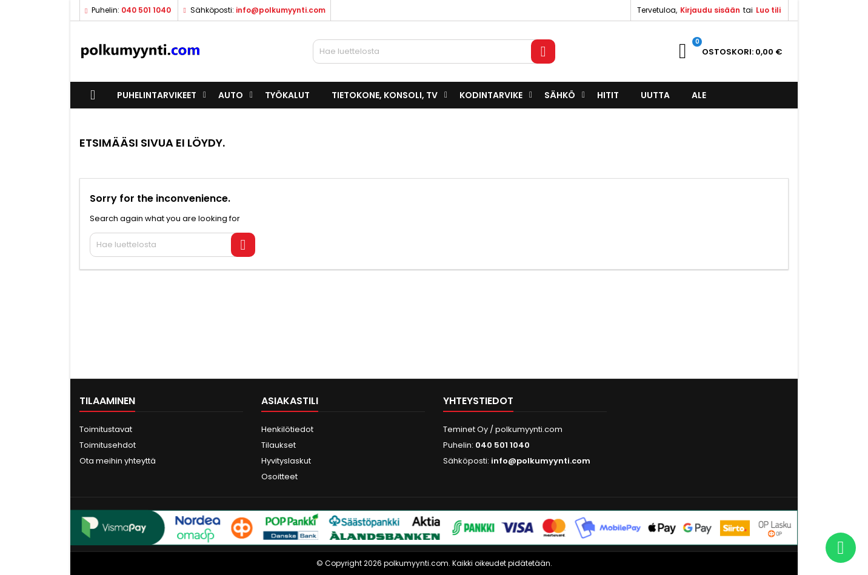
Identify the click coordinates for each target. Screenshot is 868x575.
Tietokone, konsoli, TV (385, 95)
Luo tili (768, 10)
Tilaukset (278, 445)
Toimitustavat (105, 429)
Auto (230, 95)
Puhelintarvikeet (156, 95)
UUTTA (655, 95)
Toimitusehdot (107, 445)
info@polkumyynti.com (281, 10)
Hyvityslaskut (286, 461)
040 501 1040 (146, 10)
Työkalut (287, 95)
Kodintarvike (490, 95)
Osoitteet (279, 476)
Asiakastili (289, 401)
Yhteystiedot (478, 401)
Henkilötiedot (287, 429)
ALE (699, 95)
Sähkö (559, 95)
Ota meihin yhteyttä (117, 461)
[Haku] (434, 51)
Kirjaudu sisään (710, 10)
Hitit (608, 95)
